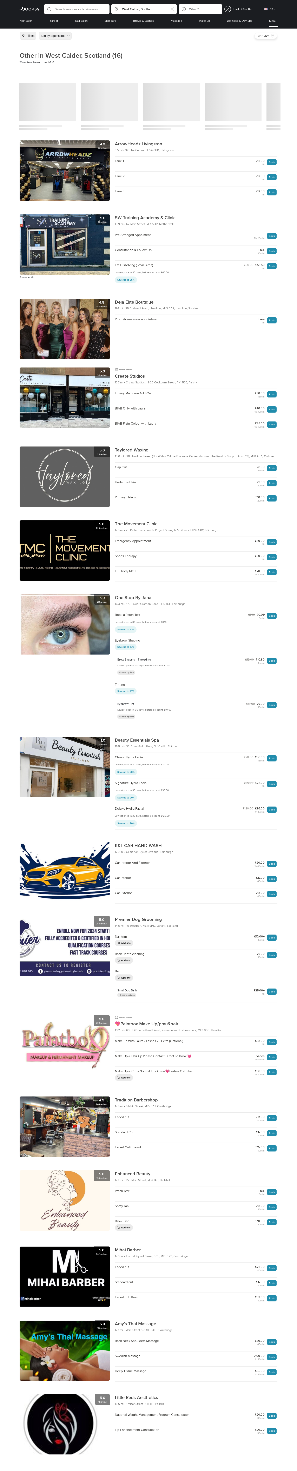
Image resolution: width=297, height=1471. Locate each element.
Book (272, 162)
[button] (77, 9)
